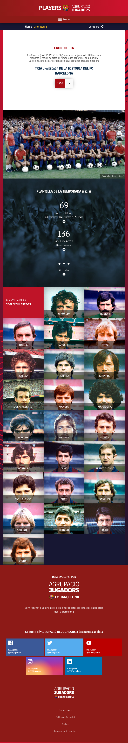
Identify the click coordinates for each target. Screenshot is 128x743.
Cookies (65, 724)
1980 (60, 83)
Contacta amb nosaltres (65, 731)
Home (28, 26)
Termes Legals (65, 710)
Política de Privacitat (65, 717)
